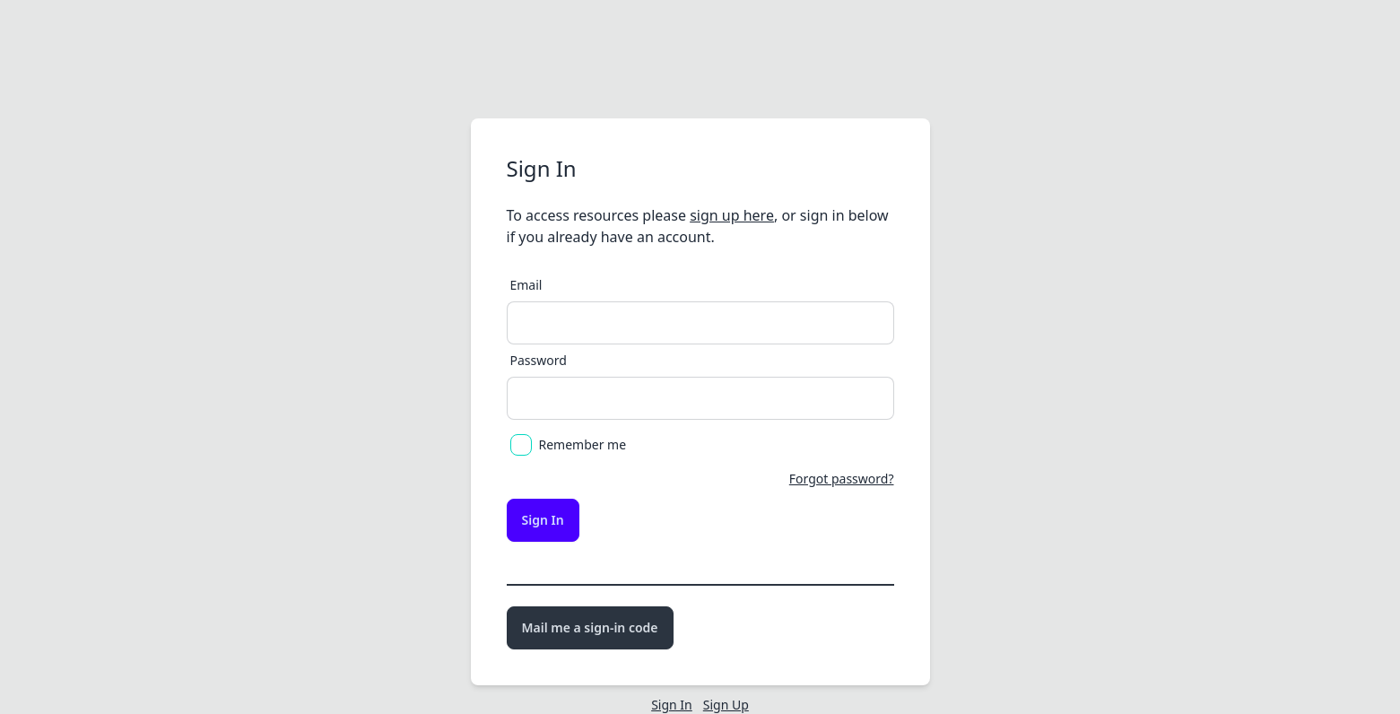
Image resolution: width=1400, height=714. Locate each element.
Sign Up (726, 704)
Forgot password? (841, 478)
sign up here (732, 215)
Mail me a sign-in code (590, 627)
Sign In (543, 519)
